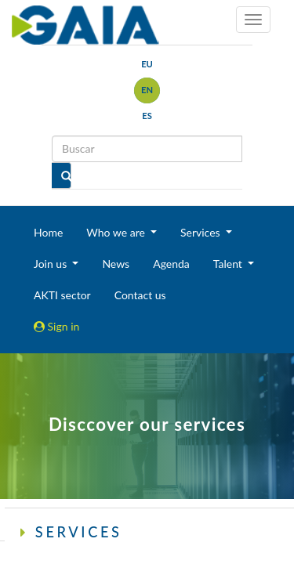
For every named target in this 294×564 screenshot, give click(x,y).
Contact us (140, 295)
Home (48, 232)
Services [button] (201, 232)
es (147, 115)
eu (147, 64)
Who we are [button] (116, 232)
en (147, 90)
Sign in (56, 326)
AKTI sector (62, 295)
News (115, 263)
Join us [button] (52, 263)
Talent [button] (229, 263)
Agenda (171, 263)
